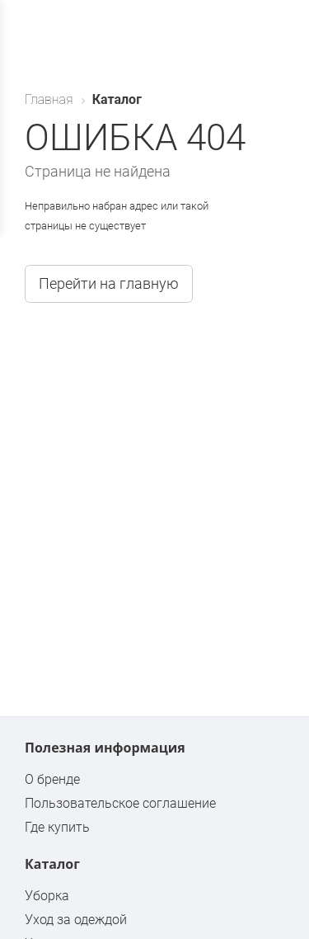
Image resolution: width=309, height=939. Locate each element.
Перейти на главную (109, 283)
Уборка (47, 896)
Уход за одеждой (76, 919)
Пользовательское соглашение (120, 803)
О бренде (52, 779)
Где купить (57, 827)
